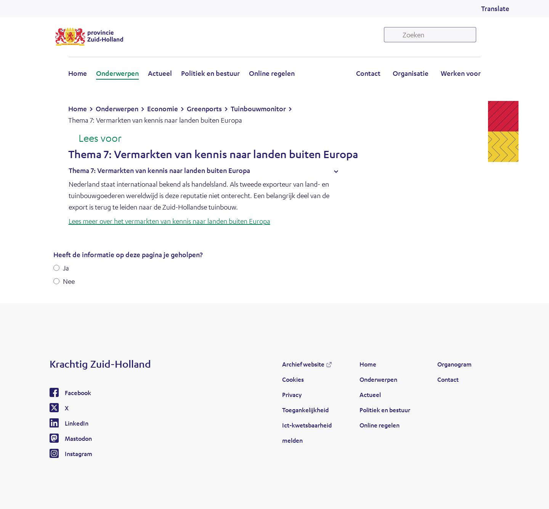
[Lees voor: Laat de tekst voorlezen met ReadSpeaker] (94, 139)
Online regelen (272, 73)
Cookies (293, 379)
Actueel (160, 73)
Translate (495, 8)
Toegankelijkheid (305, 409)
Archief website (303, 364)
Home (77, 73)
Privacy (292, 394)
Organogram (454, 364)
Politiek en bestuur (210, 73)
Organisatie (411, 73)
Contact (368, 73)
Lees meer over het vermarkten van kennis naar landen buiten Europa (169, 221)
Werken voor (461, 73)
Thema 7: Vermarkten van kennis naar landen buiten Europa (159, 170)
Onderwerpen (117, 73)
